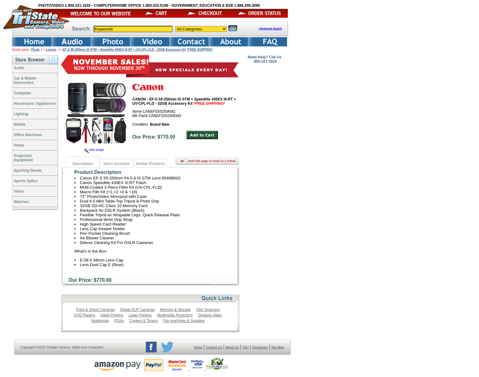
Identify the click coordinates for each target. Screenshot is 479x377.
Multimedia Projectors (175, 315)
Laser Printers (140, 315)
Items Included (116, 164)
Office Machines (28, 135)
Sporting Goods (28, 170)
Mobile (19, 124)
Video (19, 191)
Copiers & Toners (143, 321)
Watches (21, 202)
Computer (22, 93)
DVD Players (84, 315)
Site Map (277, 347)
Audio (19, 68)
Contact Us (214, 347)
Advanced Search (270, 28)
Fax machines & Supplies (183, 321)
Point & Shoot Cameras (95, 310)
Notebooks (100, 321)
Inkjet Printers (112, 315)
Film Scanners (208, 310)
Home (198, 347)
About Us (232, 347)
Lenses (51, 49)
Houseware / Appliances (35, 103)
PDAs (119, 321)
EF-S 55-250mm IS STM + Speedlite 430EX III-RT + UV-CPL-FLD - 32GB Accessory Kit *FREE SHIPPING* (138, 49)
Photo (35, 49)
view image (94, 149)
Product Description (97, 172)
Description (82, 164)
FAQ (245, 347)
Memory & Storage (175, 310)
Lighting (21, 114)
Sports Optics (26, 181)
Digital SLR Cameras (137, 310)
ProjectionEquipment (23, 158)
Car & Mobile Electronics (25, 80)
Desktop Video (210, 315)
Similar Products (150, 164)
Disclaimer (260, 347)
